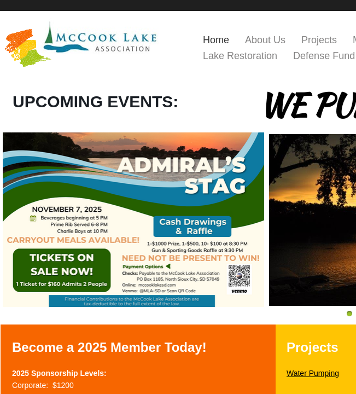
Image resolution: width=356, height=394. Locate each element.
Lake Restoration (240, 55)
